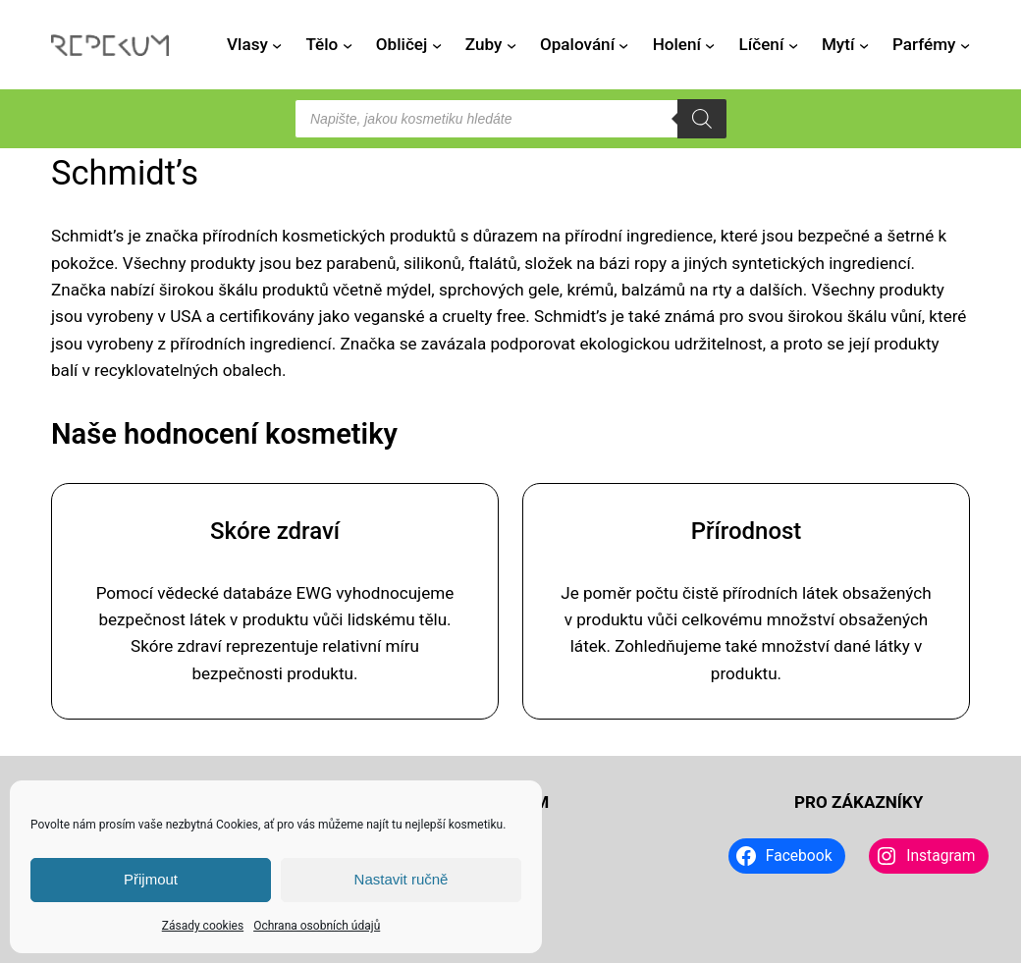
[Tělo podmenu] (347, 45)
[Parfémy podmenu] (965, 45)
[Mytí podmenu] (864, 45)
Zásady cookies (202, 926)
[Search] (701, 118)
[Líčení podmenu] (793, 45)
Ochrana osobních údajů (316, 926)
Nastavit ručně (401, 879)
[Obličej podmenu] (437, 45)
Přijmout (151, 879)
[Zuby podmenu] (511, 45)
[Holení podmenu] (710, 45)
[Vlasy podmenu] (277, 45)
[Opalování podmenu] (623, 45)
